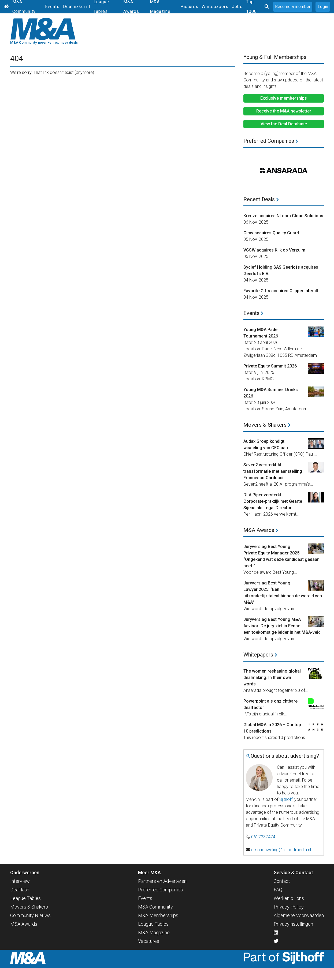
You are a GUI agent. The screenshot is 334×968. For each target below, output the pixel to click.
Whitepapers (215, 6)
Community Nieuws (30, 915)
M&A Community (155, 907)
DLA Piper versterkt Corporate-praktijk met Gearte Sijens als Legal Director (272, 501)
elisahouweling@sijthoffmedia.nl (281, 849)
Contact (282, 881)
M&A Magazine (154, 932)
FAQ (278, 889)
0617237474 (263, 836)
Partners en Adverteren (162, 881)
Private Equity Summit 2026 (270, 366)
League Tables (25, 898)
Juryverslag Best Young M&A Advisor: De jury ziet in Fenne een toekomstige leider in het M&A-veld (282, 626)
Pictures (189, 6)
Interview (20, 881)
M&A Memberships (158, 915)
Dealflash (19, 889)
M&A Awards (260, 530)
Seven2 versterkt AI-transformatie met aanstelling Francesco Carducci (272, 471)
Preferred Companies (270, 141)
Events (52, 6)
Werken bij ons (289, 898)
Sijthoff (285, 799)
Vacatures (148, 941)
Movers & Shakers (267, 425)
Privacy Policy (289, 907)
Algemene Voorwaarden (299, 915)
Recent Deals (261, 199)
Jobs (237, 6)
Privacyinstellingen (293, 924)
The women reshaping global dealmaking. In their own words (272, 677)
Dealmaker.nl (76, 6)
